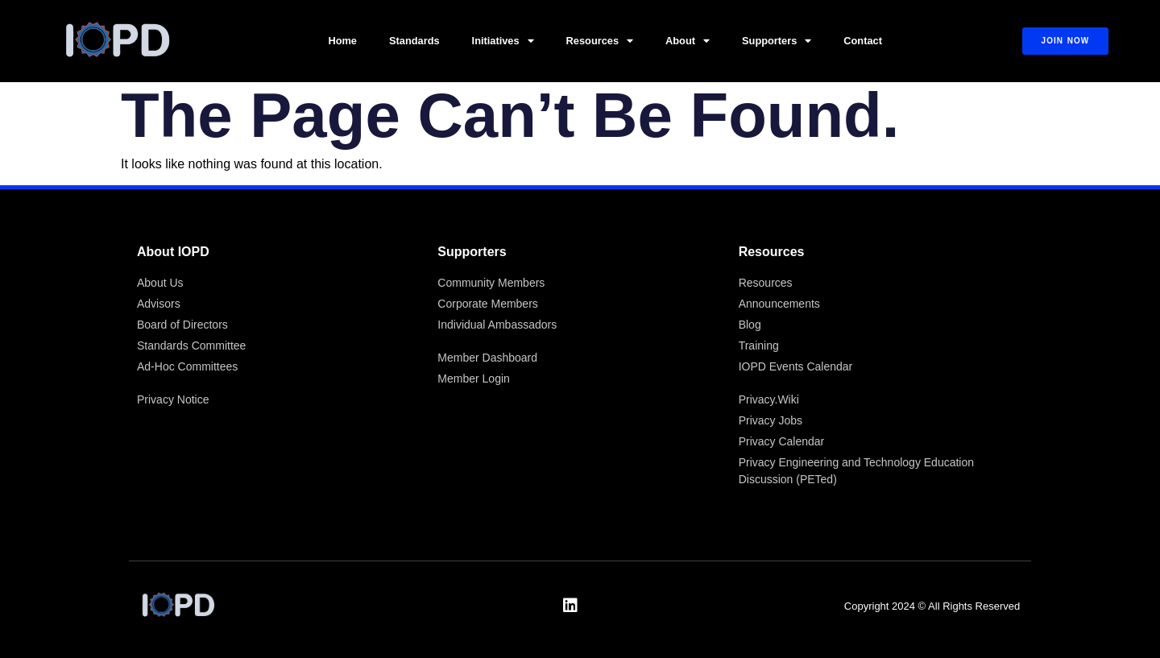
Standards (414, 41)
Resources (599, 41)
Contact (862, 41)
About (687, 41)
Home (342, 41)
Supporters (776, 41)
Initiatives (503, 41)
